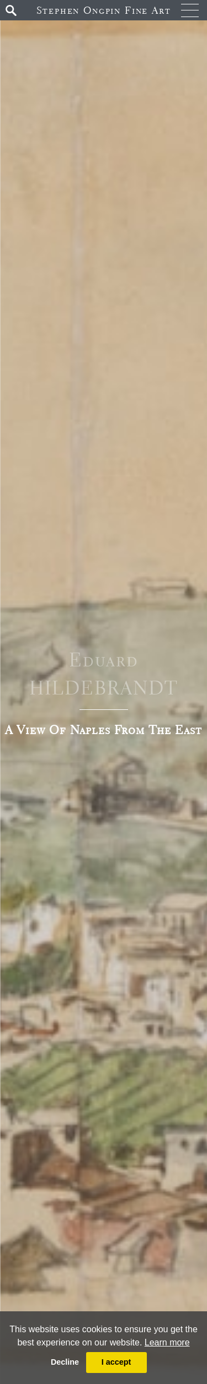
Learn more (167, 1342)
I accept (116, 1362)
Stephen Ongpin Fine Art (103, 10)
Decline (65, 1362)
